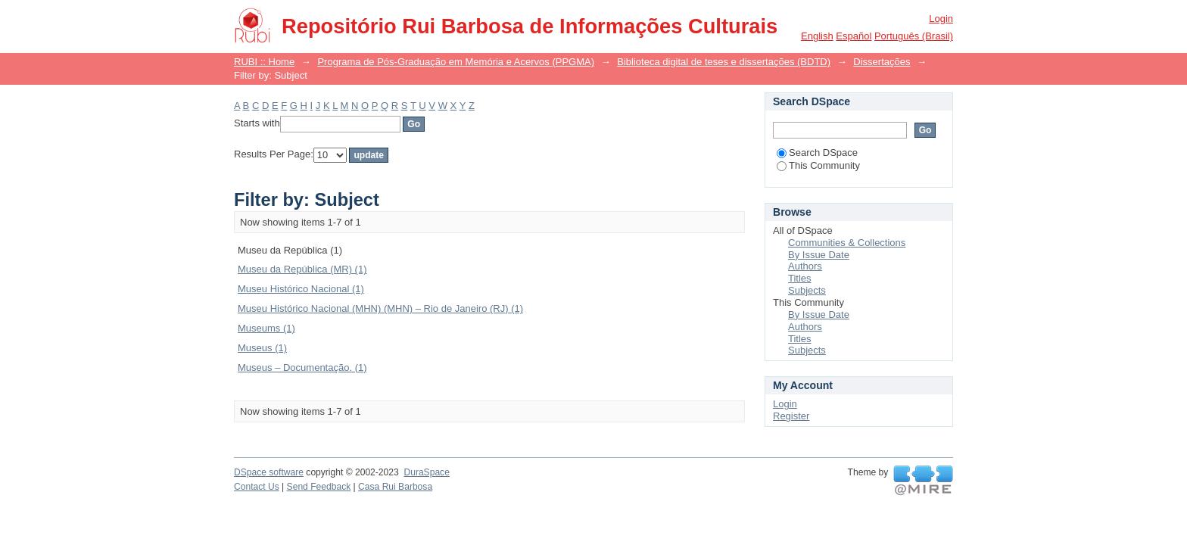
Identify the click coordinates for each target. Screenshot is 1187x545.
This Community (818, 165)
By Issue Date (818, 254)
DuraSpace (426, 472)
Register (791, 416)
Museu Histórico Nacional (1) (301, 288)
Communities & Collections (846, 242)
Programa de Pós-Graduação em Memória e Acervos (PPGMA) (455, 61)
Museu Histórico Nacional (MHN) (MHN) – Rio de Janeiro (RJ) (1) (380, 308)
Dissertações (881, 61)
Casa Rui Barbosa (395, 486)
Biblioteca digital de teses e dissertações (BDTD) (723, 61)
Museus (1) (262, 347)
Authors (805, 266)
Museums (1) (266, 328)
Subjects (807, 290)
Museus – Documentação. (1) (302, 367)
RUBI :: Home (264, 61)
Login (941, 18)
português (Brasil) (913, 36)
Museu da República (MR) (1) (302, 269)
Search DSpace (817, 152)
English (817, 36)
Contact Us (256, 486)
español (853, 36)
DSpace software (269, 472)
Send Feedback (319, 486)
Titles (800, 278)
